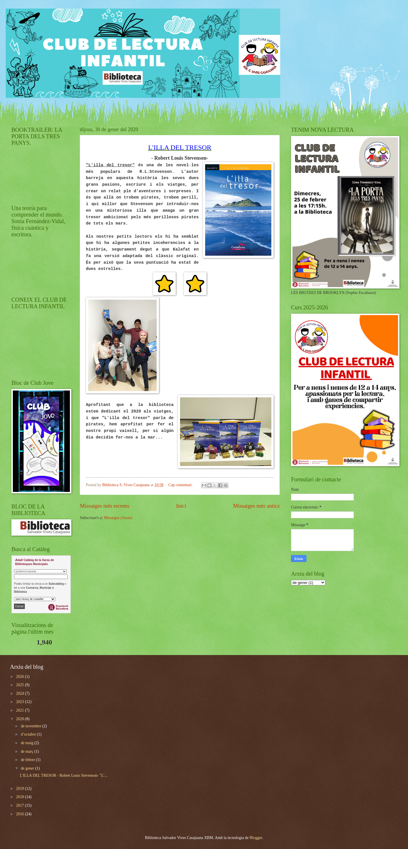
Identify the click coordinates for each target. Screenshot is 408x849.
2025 (20, 685)
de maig (28, 743)
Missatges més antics (256, 506)
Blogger (256, 838)
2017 (20, 805)
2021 (20, 710)
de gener (28, 768)
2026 (20, 676)
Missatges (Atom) (118, 518)
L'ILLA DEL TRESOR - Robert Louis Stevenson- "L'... (63, 775)
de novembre (31, 726)
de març (28, 751)
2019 (20, 788)
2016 (20, 814)
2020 (20, 719)
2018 (20, 797)
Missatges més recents (104, 506)
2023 (20, 702)
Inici (181, 506)
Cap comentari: (180, 485)
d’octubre (29, 734)
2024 (20, 693)
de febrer (28, 760)
